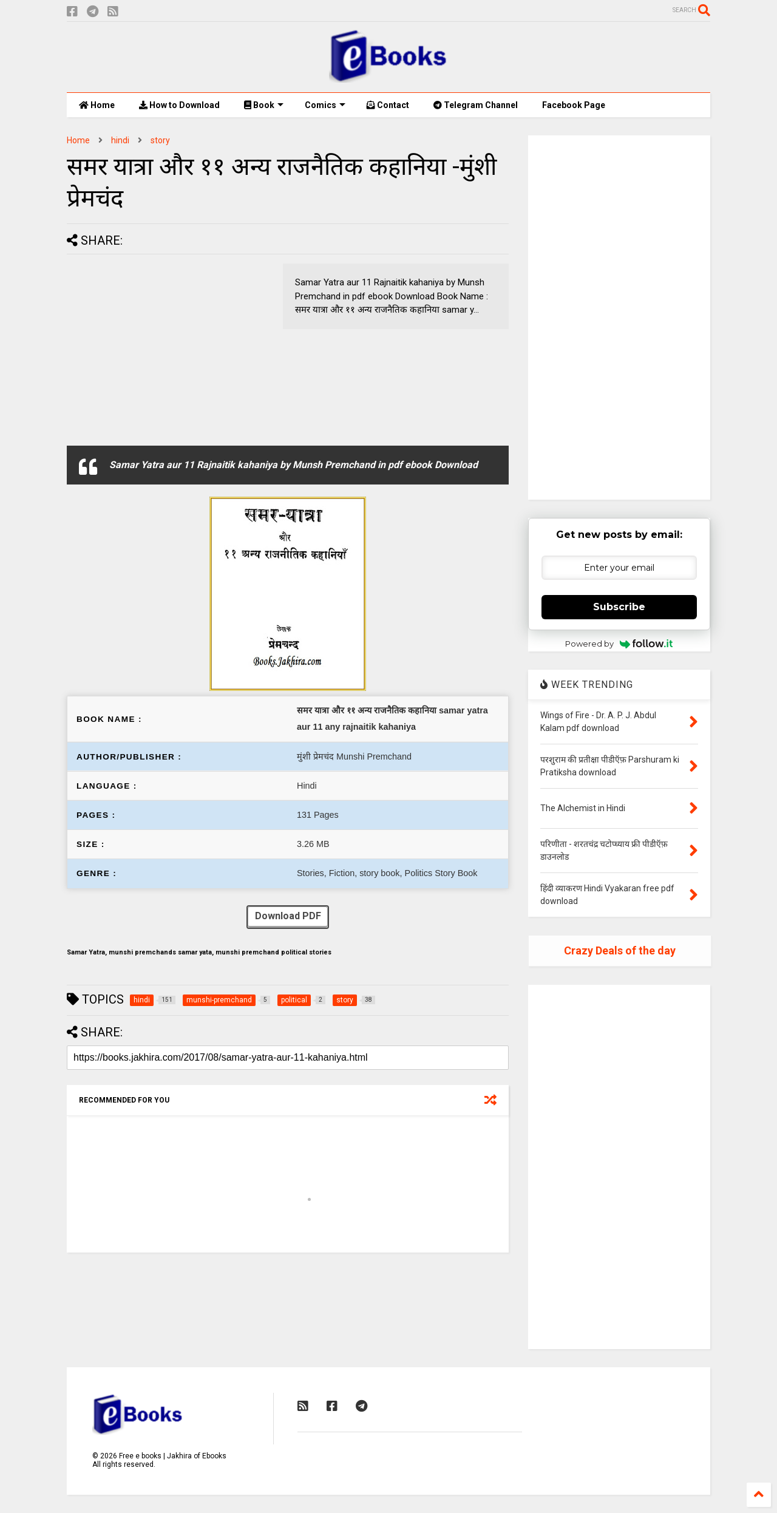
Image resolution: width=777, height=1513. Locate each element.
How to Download (179, 105)
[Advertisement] (169, 348)
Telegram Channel (475, 105)
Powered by (619, 643)
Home (97, 105)
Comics (325, 105)
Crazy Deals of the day (620, 950)
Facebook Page (573, 105)
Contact (388, 105)
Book (263, 105)
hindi (120, 140)
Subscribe (619, 607)
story (160, 140)
